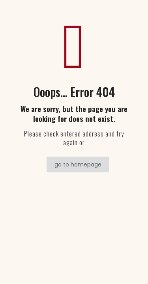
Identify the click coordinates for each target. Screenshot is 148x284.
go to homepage (77, 164)
